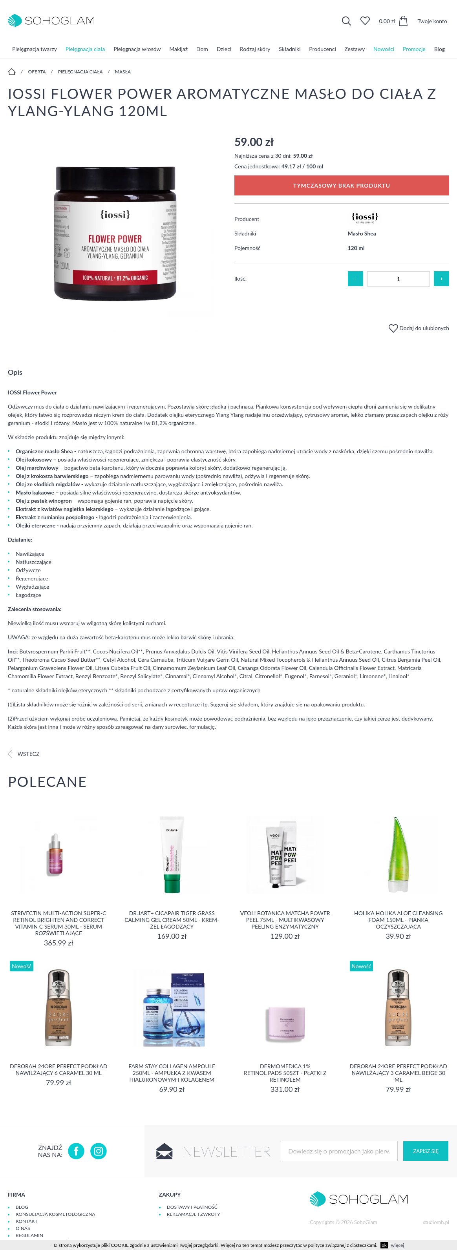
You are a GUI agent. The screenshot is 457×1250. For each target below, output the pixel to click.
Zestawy (355, 49)
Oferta (37, 72)
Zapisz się (425, 1151)
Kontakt (27, 1221)
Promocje (414, 49)
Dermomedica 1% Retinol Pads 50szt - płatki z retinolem (285, 1073)
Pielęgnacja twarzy (34, 49)
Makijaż (178, 49)
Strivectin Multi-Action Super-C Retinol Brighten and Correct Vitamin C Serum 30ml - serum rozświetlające (58, 923)
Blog (439, 49)
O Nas (23, 1228)
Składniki (289, 49)
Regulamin (29, 1235)
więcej (397, 1245)
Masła (123, 72)
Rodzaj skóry (255, 49)
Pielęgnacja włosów (137, 49)
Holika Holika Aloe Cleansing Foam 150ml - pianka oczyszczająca (398, 920)
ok (384, 1245)
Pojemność (247, 248)
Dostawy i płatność (192, 1207)
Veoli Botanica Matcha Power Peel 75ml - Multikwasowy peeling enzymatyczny (285, 920)
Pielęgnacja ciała (85, 49)
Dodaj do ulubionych (419, 328)
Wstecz (23, 753)
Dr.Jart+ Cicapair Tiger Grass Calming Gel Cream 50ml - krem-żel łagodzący (171, 920)
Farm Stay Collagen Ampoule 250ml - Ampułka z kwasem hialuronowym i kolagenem (171, 1073)
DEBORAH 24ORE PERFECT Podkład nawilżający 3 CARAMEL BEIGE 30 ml (398, 1073)
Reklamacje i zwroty (193, 1214)
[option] (115, 233)
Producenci (322, 49)
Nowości (383, 49)
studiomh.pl (436, 1222)
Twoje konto (432, 21)
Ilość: (240, 278)
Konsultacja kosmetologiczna (55, 1214)
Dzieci (224, 49)
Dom (202, 49)
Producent (246, 218)
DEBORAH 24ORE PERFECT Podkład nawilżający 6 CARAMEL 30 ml (58, 1069)
